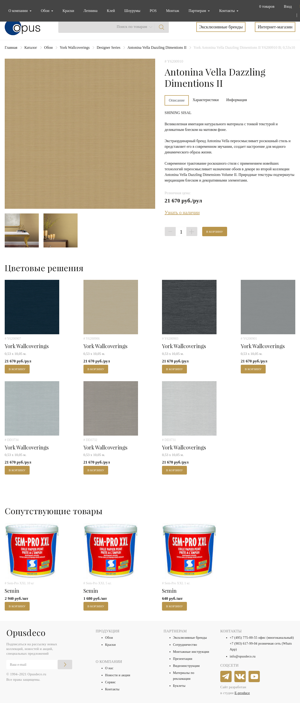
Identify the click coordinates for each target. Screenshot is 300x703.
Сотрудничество (185, 644)
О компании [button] (18, 11)
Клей (111, 11)
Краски (68, 11)
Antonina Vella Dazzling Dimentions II (156, 47)
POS (153, 11)
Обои (48, 47)
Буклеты (179, 686)
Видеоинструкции (186, 666)
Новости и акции (117, 675)
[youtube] (254, 677)
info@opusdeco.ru (243, 656)
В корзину (214, 231)
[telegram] (226, 677)
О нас (109, 668)
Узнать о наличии (182, 212)
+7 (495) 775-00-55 (243, 637)
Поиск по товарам (132, 26)
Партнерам (198, 11)
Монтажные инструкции (191, 652)
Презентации (182, 659)
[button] (265, 6)
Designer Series (108, 47)
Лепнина (90, 11)
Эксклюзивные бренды (221, 26)
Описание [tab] (177, 100)
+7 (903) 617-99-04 (243, 643)
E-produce (242, 693)
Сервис (110, 682)
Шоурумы (132, 11)
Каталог (30, 47)
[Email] (39, 664)
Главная (11, 47)
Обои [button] (45, 11)
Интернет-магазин (275, 26)
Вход (288, 6)
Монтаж (172, 11)
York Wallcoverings (75, 47)
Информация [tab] (236, 100)
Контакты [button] (227, 11)
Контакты (112, 689)
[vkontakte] (240, 677)
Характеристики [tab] (206, 100)
